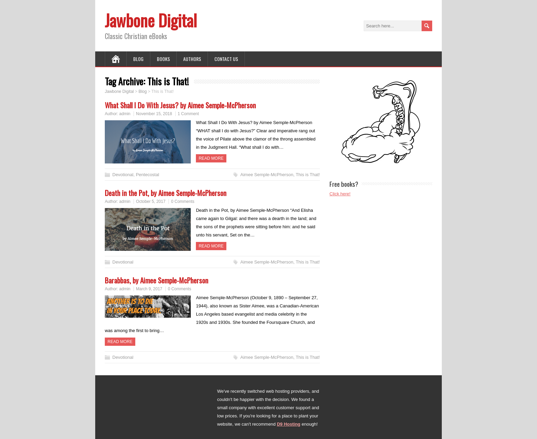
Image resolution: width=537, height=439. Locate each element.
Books (163, 58)
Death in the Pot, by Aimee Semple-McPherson (165, 192)
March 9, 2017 (149, 288)
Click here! (339, 193)
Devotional (122, 174)
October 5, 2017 (150, 201)
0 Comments (182, 201)
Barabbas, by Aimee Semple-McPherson (156, 280)
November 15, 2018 (154, 113)
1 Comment (188, 113)
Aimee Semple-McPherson (267, 174)
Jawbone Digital (151, 20)
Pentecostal (147, 174)
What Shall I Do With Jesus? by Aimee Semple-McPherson (180, 105)
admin (124, 113)
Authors (192, 58)
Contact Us (226, 58)
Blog (138, 58)
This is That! (308, 174)
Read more (211, 158)
